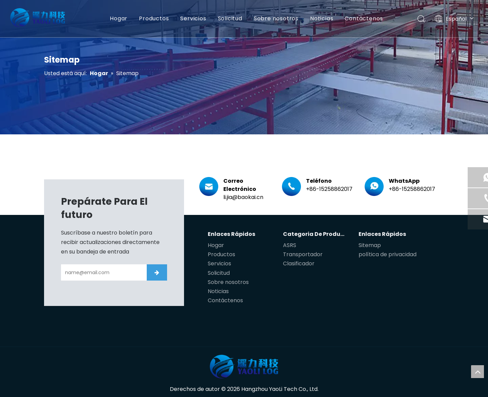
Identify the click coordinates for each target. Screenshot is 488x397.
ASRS (289, 245)
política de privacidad (387, 254)
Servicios (193, 18)
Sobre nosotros (275, 18)
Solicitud (229, 18)
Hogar (118, 18)
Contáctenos (363, 18)
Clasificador (298, 263)
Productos (153, 18)
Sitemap (370, 245)
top (477, 371)
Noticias (321, 18)
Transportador (303, 254)
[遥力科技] (244, 366)
